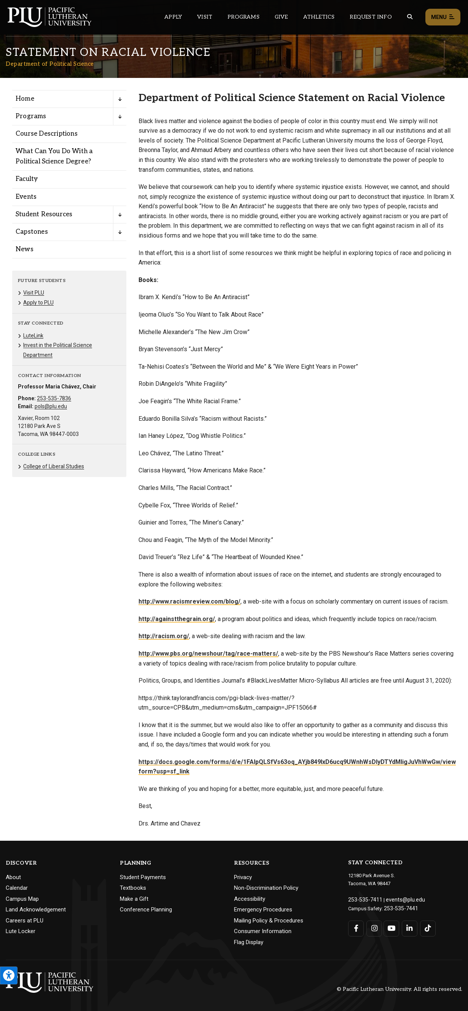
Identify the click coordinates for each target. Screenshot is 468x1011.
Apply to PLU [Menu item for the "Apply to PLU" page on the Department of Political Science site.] (38, 302)
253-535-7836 (54, 398)
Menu (443, 17)
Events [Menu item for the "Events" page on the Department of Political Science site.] (26, 197)
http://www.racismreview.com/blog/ (189, 601)
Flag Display (248, 942)
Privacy (243, 877)
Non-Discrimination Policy (266, 887)
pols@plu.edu (51, 406)
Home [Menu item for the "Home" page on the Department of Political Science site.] (25, 99)
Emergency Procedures (263, 909)
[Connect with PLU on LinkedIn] (408, 926)
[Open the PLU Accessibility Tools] (9, 975)
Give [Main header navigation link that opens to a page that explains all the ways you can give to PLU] (281, 17)
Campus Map (22, 898)
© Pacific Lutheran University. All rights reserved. (399, 989)
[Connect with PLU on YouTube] (390, 926)
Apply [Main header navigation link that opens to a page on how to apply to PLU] (173, 17)
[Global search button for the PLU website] (410, 17)
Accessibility (249, 898)
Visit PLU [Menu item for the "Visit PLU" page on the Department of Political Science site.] (33, 293)
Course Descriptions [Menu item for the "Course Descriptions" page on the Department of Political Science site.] (47, 134)
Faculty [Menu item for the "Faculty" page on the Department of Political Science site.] (27, 179)
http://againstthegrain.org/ (176, 619)
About (13, 877)
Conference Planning (146, 909)
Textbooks (133, 887)
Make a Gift (134, 898)
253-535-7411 (363, 899)
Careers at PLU (24, 920)
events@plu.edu (399, 899)
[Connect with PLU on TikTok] (425, 926)
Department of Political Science (50, 63)
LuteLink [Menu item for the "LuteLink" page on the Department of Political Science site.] (33, 336)
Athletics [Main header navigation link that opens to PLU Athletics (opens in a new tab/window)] (319, 17)
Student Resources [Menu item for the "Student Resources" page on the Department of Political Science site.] (44, 214)
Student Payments (143, 877)
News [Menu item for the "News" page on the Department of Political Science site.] (24, 249)
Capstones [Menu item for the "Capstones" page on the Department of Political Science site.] (32, 232)
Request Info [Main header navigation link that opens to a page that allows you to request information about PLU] (371, 17)
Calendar (17, 887)
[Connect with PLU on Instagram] (373, 926)
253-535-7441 (399, 907)
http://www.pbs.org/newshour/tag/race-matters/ (208, 653)
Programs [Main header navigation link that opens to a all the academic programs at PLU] (243, 17)
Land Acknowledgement (36, 909)
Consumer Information (262, 931)
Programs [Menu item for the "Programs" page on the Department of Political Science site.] (31, 116)
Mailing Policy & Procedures (268, 920)
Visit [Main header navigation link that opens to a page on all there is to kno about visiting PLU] (204, 17)
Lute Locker (20, 931)
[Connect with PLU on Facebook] (356, 926)
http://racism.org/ (163, 636)
